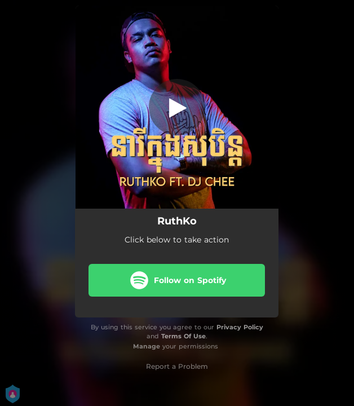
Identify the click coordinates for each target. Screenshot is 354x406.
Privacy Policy (239, 327)
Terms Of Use (183, 336)
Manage (146, 346)
